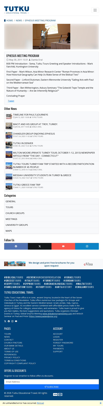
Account (58, 333)
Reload (40, 403)
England (85, 287)
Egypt (13, 283)
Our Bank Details (13, 345)
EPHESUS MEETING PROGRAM (40, 20)
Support (58, 351)
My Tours (58, 345)
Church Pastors (13, 342)
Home (9, 20)
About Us (9, 348)
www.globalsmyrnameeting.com (57, 313)
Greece (13, 280)
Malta (84, 283)
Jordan (73, 280)
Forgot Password (63, 342)
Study (44, 287)
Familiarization (19, 287)
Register (58, 339)
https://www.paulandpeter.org (43, 316)
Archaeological (59, 283)
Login (56, 336)
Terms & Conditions (15, 360)
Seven (44, 277)
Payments (58, 348)
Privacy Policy (12, 357)
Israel (73, 277)
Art (64, 287)
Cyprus (33, 283)
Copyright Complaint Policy (20, 363)
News (19, 20)
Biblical (14, 277)
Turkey (52, 280)
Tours (7, 333)
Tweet (11, 100)
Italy (33, 280)
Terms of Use (11, 351)
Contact (9, 339)
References (10, 354)
